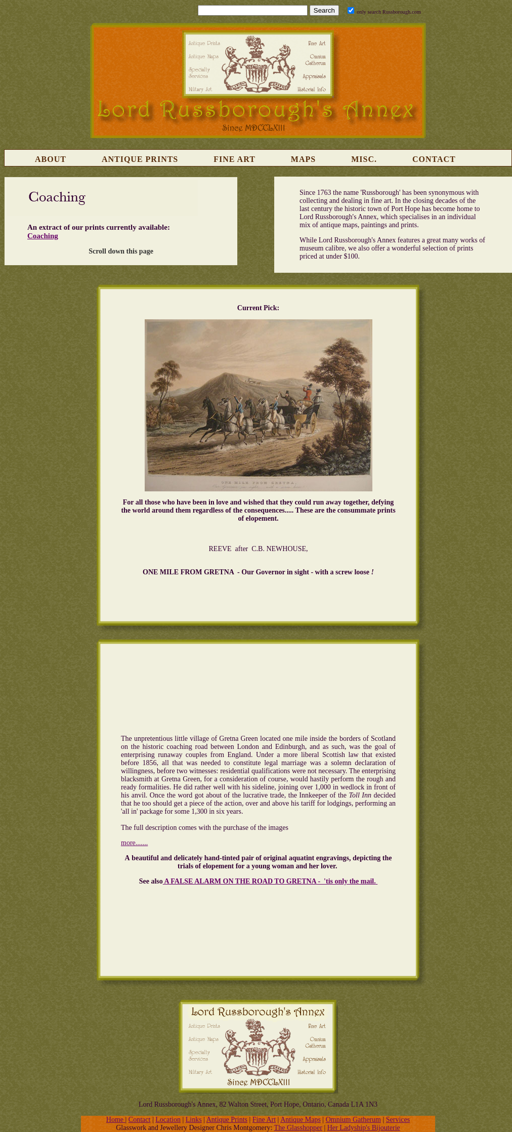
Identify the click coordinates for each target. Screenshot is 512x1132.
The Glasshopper (298, 1127)
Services (398, 1119)
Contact (434, 159)
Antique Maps (300, 1119)
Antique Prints (140, 159)
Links (194, 1119)
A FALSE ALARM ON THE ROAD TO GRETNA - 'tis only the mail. (269, 881)
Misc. (364, 159)
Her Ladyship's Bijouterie (363, 1127)
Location (168, 1119)
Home (115, 1119)
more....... (134, 843)
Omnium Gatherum (353, 1119)
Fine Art (234, 159)
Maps (303, 159)
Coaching (42, 236)
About (50, 159)
